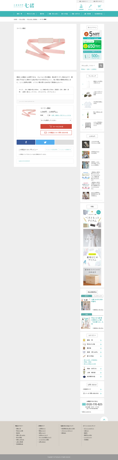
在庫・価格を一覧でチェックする (61, 115)
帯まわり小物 (19, 430)
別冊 (86, 314)
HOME (15, 19)
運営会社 (63, 433)
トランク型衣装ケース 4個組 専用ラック (97, 124)
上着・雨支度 (19, 441)
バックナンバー (98, 296)
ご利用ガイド (42, 428)
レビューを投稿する (66, 149)
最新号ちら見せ (88, 435)
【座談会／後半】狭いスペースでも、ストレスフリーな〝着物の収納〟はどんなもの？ (95, 176)
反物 (88, 69)
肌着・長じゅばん (20, 435)
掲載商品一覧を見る (98, 309)
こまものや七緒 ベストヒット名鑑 (95, 142)
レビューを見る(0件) (52, 149)
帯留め (83, 69)
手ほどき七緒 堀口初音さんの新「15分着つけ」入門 (97, 321)
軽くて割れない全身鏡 (97, 112)
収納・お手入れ (20, 439)
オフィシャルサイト (89, 428)
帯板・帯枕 (87, 362)
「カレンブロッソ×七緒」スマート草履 (97, 93)
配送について (42, 430)
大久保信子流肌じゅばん (97, 102)
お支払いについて (43, 435)
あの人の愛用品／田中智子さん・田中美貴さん (95, 194)
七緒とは (86, 430)
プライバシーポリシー (67, 430)
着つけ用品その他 (90, 364)
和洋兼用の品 (19, 444)
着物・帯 (18, 428)
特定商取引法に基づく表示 (68, 428)
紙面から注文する (86, 411)
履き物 (18, 433)
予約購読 (86, 439)
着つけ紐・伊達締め (32, 19)
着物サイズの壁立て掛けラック (97, 82)
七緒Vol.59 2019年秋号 (24, 161)
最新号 (86, 296)
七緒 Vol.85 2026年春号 (97, 300)
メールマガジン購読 (44, 439)
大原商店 (93, 69)
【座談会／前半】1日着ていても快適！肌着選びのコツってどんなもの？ (95, 185)
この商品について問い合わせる (56, 132)
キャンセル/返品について (45, 437)
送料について (42, 433)
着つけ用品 (22, 19)
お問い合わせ (42, 441)
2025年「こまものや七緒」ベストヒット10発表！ (95, 163)
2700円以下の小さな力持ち (95, 152)
